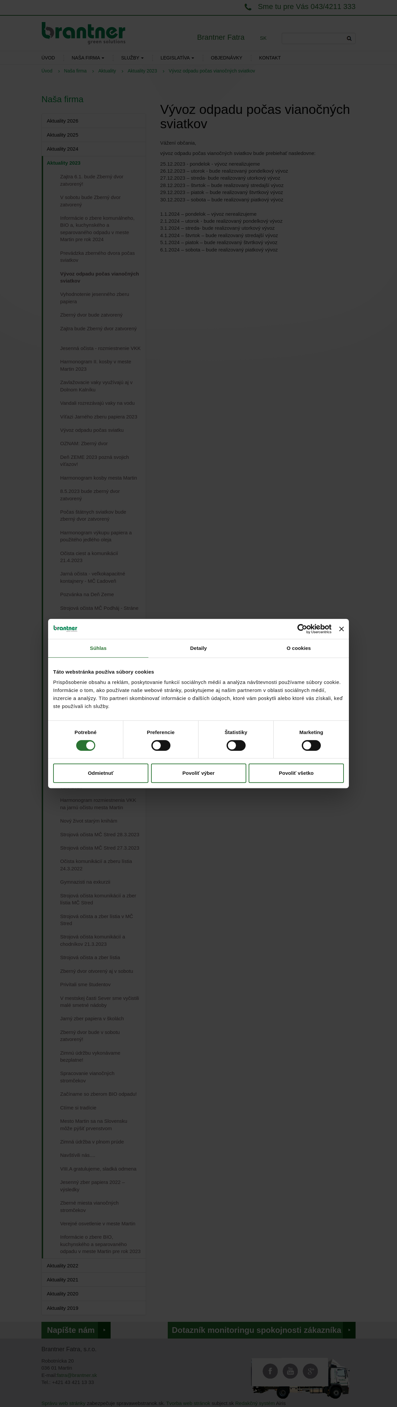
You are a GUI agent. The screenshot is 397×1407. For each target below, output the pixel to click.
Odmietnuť (101, 773)
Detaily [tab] (198, 648)
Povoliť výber (198, 773)
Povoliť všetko (296, 773)
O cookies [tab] (299, 648)
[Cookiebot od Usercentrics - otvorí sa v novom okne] (302, 629)
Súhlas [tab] (98, 648)
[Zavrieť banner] (341, 629)
